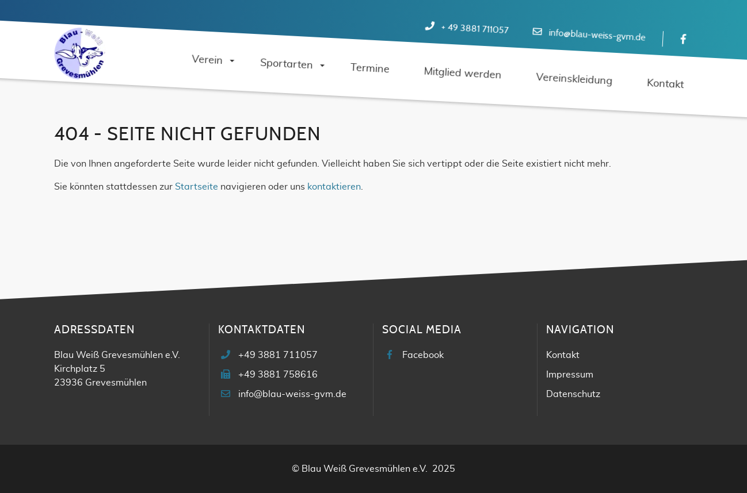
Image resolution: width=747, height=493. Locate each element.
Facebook (423, 355)
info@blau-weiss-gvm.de (597, 35)
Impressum (569, 374)
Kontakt (563, 355)
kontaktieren (334, 186)
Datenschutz (573, 394)
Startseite (196, 186)
